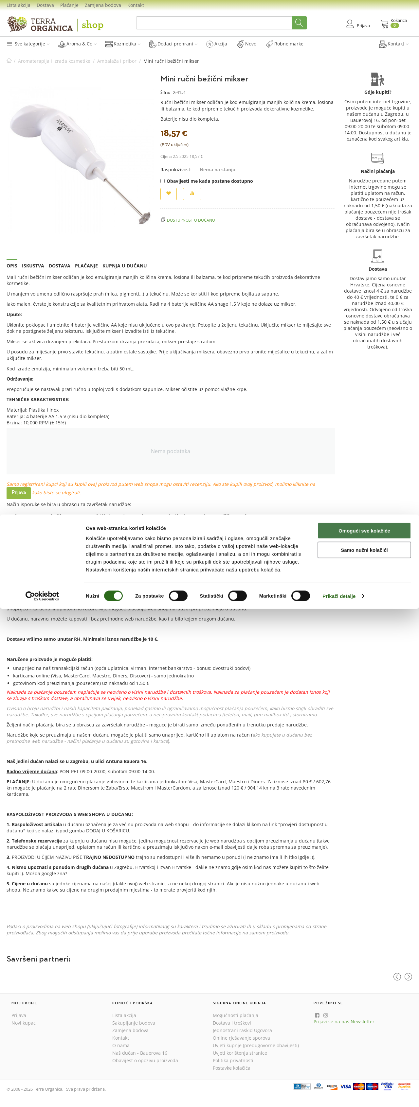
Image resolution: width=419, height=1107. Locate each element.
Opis (12, 266)
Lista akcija (18, 5)
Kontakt (135, 5)
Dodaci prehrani (173, 44)
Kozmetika (122, 44)
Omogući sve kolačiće (364, 1028)
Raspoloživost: (175, 169)
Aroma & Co (77, 44)
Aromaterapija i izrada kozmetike (54, 61)
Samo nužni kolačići (364, 1048)
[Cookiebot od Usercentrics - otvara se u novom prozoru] (42, 1094)
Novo (246, 44)
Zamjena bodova (103, 5)
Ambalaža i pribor (117, 61)
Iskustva (33, 266)
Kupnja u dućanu (124, 266)
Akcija (216, 44)
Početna (9, 61)
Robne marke (284, 44)
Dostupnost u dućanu (191, 220)
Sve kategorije (28, 43)
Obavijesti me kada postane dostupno (206, 181)
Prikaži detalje (339, 1094)
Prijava (18, 492)
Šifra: (165, 92)
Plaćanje (69, 5)
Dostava (45, 5)
